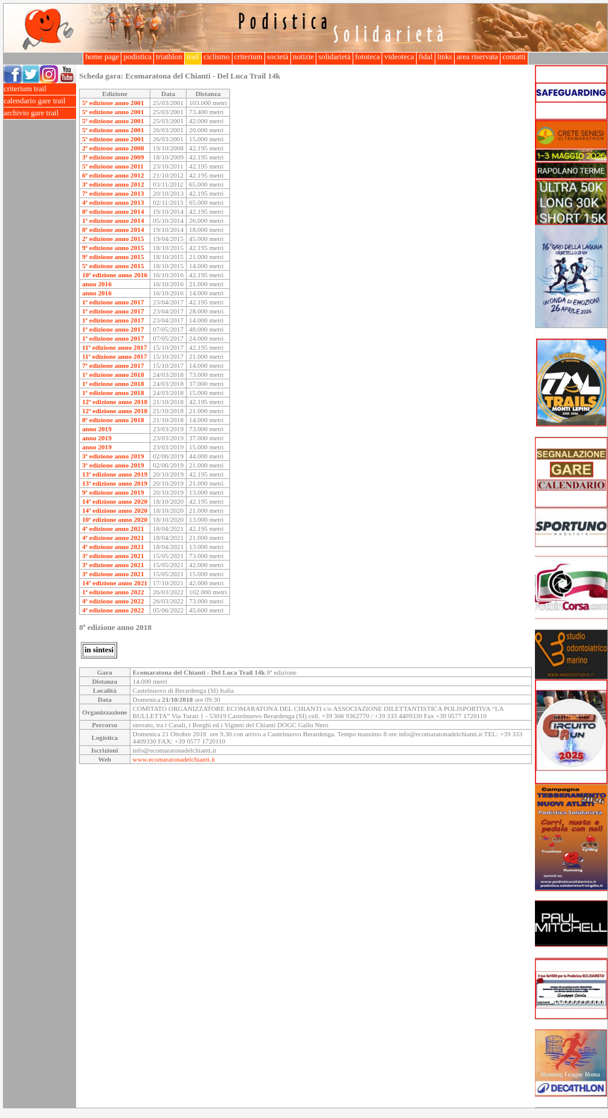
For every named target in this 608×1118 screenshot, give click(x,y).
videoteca (398, 57)
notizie (303, 57)
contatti (514, 57)
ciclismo (217, 57)
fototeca (367, 57)
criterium (248, 57)
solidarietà (334, 57)
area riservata (477, 57)
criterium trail (40, 89)
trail (193, 57)
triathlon (169, 57)
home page (102, 57)
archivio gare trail (40, 113)
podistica (137, 57)
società (277, 57)
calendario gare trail (40, 101)
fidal (426, 57)
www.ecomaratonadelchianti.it (174, 759)
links (444, 57)
